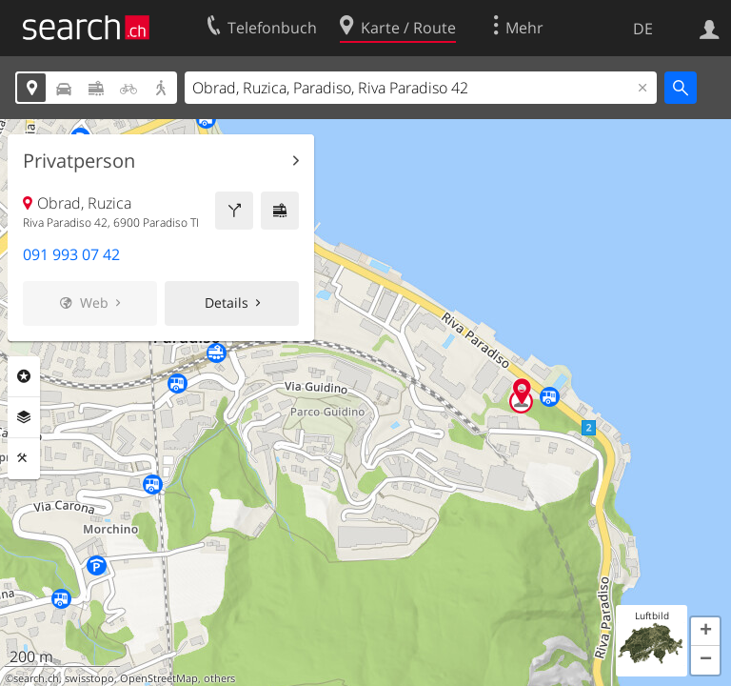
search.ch (36, 678)
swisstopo (89, 678)
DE (643, 28)
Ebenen (24, 417)
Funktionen (24, 458)
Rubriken (24, 376)
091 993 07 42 (71, 254)
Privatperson (79, 161)
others (219, 678)
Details (226, 302)
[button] (705, 631)
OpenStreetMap (159, 678)
